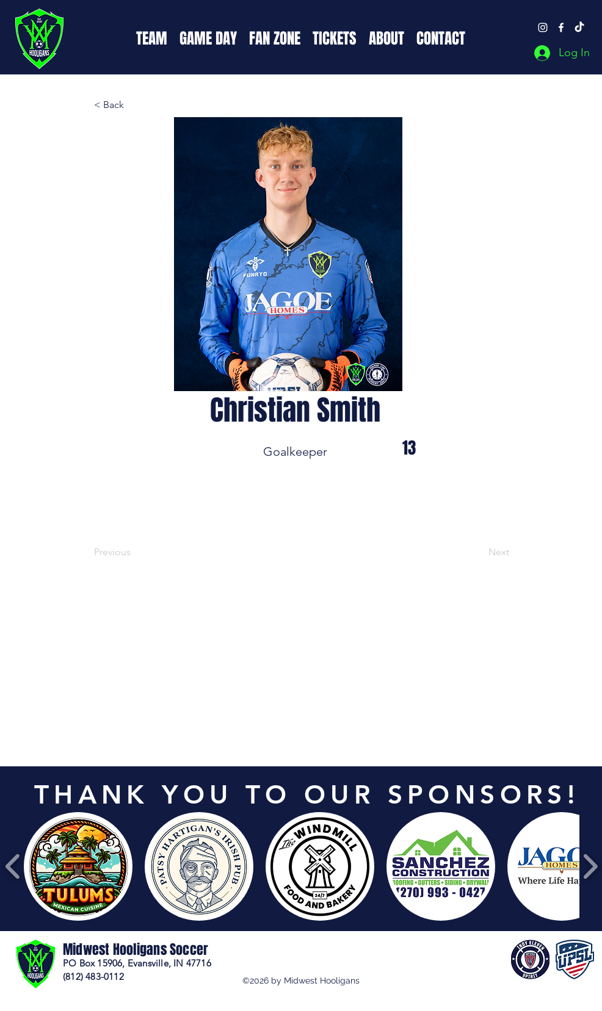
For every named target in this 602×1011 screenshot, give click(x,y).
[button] (151, 37)
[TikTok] (579, 27)
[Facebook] (561, 27)
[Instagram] (543, 27)
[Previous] (134, 552)
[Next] (478, 552)
